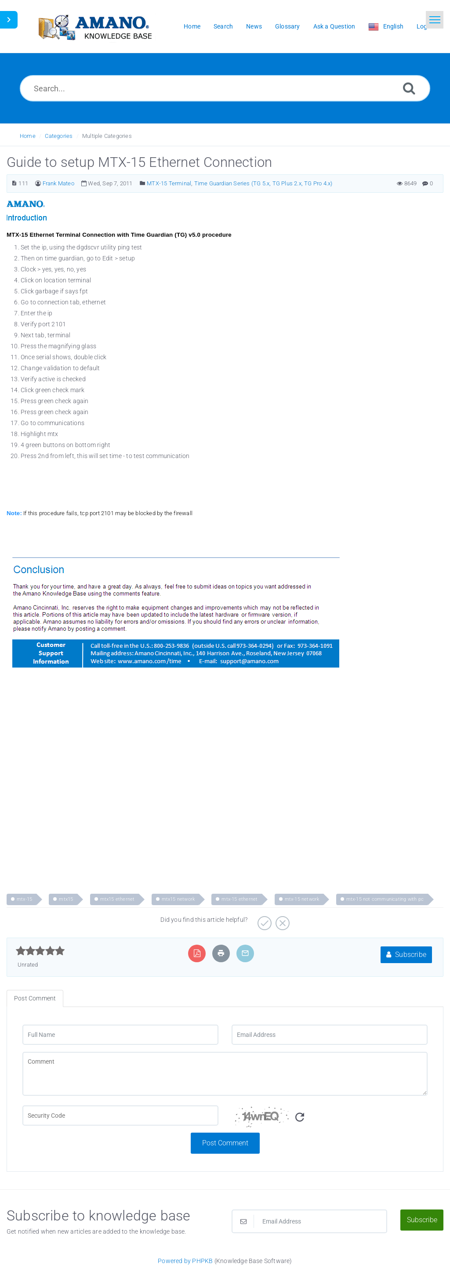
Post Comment (225, 1143)
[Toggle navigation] (434, 20)
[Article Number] (14, 183)
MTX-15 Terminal (169, 183)
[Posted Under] (142, 183)
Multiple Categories (107, 136)
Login (424, 26)
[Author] (38, 183)
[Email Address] (330, 1035)
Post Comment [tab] (35, 998)
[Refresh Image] (299, 1117)
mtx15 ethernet (117, 899)
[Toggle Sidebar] (9, 20)
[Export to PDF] (197, 953)
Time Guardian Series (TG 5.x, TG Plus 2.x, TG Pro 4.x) (263, 183)
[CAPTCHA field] (120, 1115)
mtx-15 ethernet (239, 899)
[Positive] (263, 920)
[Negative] (281, 920)
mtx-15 (24, 899)
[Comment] (225, 1074)
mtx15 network (178, 899)
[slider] (40, 951)
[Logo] (94, 26)
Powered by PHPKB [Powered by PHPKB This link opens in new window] (185, 1260)
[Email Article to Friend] (245, 953)
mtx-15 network (302, 899)
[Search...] (225, 88)
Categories (59, 136)
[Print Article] (221, 953)
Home (28, 136)
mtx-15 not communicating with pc (385, 899)
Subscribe (406, 954)
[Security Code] (329, 1119)
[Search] (409, 88)
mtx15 (66, 899)
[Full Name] (120, 1035)
